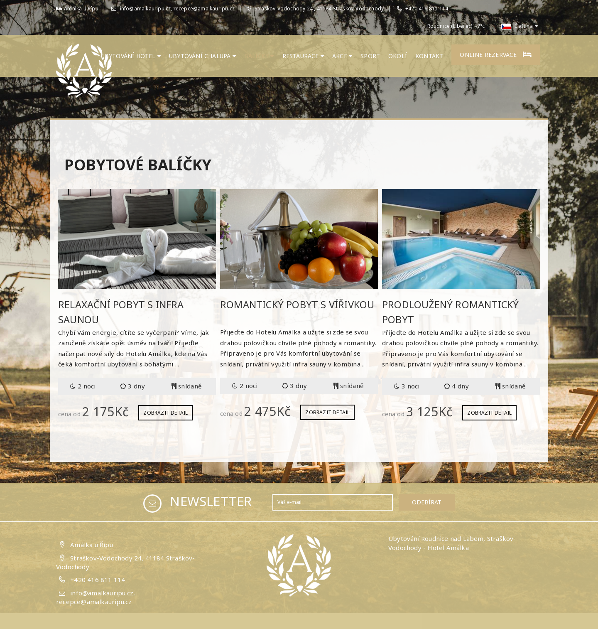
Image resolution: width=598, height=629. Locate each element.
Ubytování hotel (131, 56)
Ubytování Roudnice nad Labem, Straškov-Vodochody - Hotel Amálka (452, 542)
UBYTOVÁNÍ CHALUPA (202, 56)
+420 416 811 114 (426, 8)
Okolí (397, 56)
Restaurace (303, 56)
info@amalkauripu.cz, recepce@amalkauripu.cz (173, 8)
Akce (342, 56)
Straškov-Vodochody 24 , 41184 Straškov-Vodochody (316, 8)
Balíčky (259, 56)
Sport (370, 56)
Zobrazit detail (165, 412)
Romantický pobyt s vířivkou (298, 304)
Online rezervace (496, 55)
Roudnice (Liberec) (450, 25)
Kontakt (429, 56)
